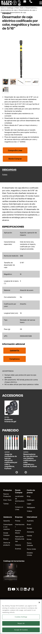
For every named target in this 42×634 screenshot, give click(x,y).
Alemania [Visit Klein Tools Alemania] (30, 532)
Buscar (6, 539)
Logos (29, 503)
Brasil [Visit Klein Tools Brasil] (29, 524)
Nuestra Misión (18, 531)
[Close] (39, 603)
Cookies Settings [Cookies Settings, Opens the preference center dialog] (21, 618)
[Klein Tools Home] (8, 4)
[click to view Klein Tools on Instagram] (21, 590)
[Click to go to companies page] (19, 4)
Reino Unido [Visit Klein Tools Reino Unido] (31, 549)
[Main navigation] (40, 3)
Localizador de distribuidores (19, 499)
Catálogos (30, 500)
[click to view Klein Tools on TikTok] (29, 590)
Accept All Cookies (21, 631)
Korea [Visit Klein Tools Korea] (29, 539)
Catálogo (10, 8)
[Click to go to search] (19, 2)
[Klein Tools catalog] (13, 561)
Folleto (4, 174)
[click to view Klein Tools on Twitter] (17, 590)
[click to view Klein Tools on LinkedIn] (25, 590)
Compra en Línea (19, 508)
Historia (18, 545)
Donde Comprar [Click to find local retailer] (15, 158)
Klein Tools (19, 8)
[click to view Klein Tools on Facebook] (9, 590)
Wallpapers (31, 507)
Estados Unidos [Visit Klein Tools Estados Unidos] (30, 554)
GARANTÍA (14, 350)
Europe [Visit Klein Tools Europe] (29, 528)
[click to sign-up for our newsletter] (25, 1)
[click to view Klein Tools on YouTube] (13, 590)
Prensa (17, 521)
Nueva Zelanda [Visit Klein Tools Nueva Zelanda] (30, 544)
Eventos (18, 548)
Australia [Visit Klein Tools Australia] (30, 521)
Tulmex (6, 503)
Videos (29, 511)
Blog (28, 496)
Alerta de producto (6, 543)
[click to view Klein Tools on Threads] (32, 590)
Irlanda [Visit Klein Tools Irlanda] (29, 535)
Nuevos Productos (7, 495)
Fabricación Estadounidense (19, 538)
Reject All (21, 624)
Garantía (6, 521)
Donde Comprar (6, 534)
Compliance (15, 359)
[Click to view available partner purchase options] (15, 150)
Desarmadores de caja (27, 10)
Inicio (3, 8)
